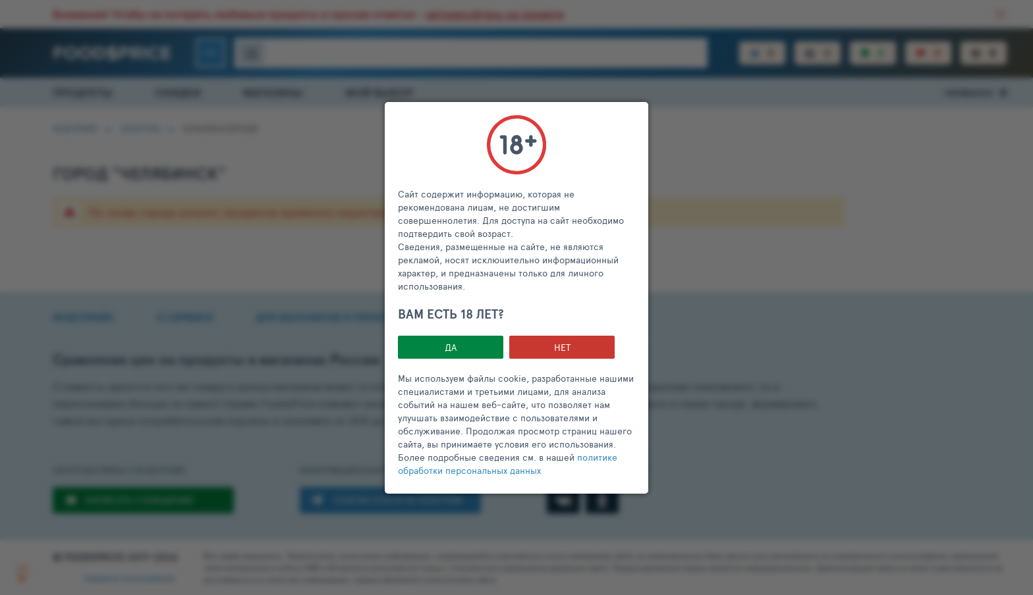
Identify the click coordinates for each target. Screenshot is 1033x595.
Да (451, 347)
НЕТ (562, 347)
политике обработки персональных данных (507, 464)
